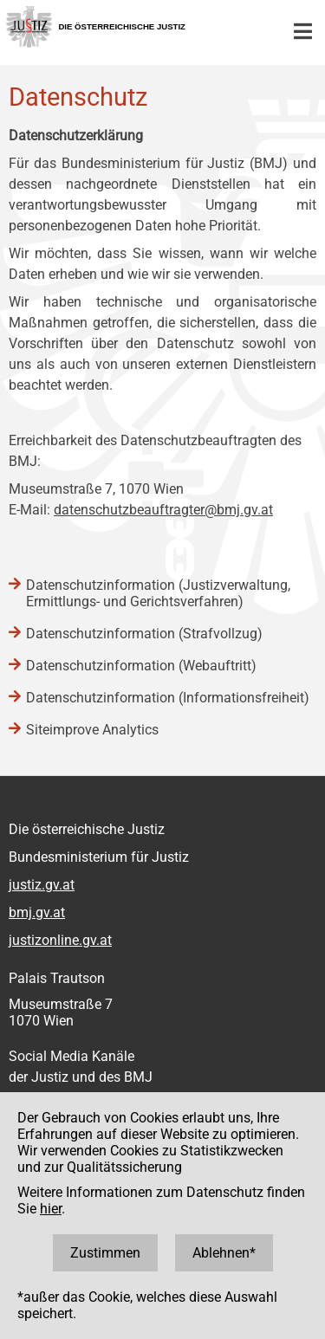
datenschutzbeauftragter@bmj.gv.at (163, 509)
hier (51, 1208)
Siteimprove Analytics (92, 729)
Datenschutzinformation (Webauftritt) (141, 665)
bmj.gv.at (37, 912)
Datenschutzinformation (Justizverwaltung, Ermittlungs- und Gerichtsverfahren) (158, 593)
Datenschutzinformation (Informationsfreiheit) (167, 697)
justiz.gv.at (42, 884)
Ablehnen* (224, 1253)
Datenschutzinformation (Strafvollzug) (144, 633)
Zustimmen (105, 1253)
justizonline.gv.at (60, 940)
